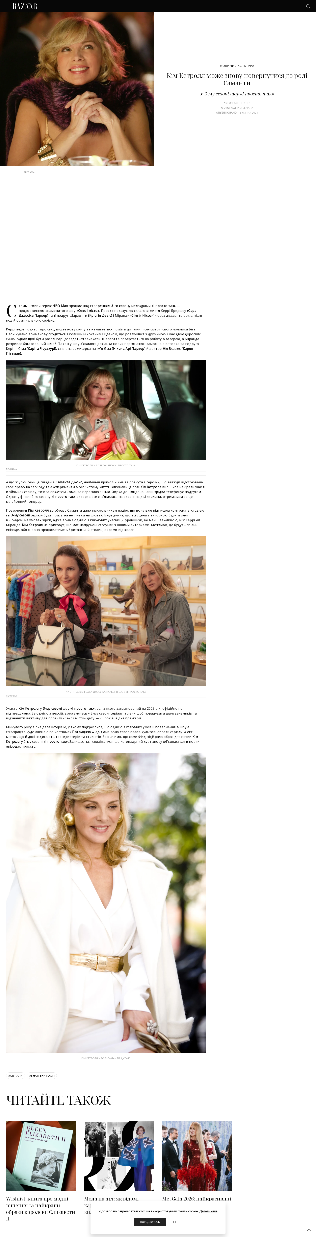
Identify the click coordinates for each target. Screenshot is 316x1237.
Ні (174, 1221)
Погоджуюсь (150, 1221)
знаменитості (42, 1075)
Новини (227, 66)
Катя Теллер (242, 103)
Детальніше (208, 1211)
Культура (246, 66)
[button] (309, 1230)
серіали (15, 1075)
